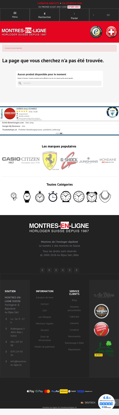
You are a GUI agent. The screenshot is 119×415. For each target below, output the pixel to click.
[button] (44, 13)
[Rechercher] (59, 83)
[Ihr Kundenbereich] (93, 15)
